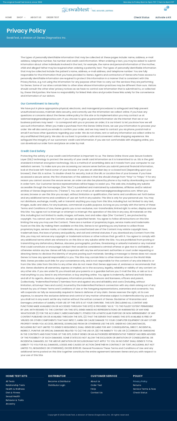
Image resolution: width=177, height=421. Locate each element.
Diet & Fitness (13, 392)
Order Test (45, 17)
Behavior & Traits (15, 400)
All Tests (10, 381)
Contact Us (97, 392)
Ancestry (10, 403)
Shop (18, 17)
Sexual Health (13, 396)
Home (7, 17)
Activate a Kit (164, 17)
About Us (30, 17)
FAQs (93, 388)
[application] (21, 17)
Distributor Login (56, 384)
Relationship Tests (15, 384)
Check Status (144, 17)
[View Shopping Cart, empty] (165, 9)
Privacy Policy (140, 381)
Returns (137, 384)
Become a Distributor (59, 381)
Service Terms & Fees (144, 388)
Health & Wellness (15, 388)
